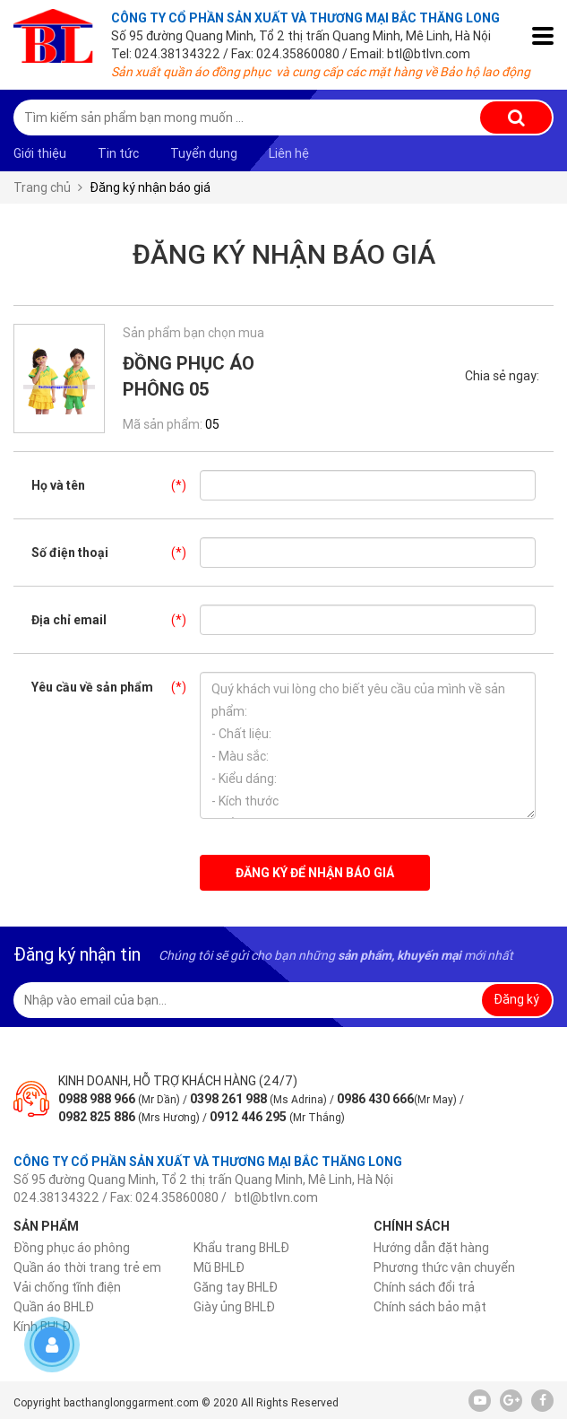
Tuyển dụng (203, 153)
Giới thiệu (39, 153)
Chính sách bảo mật (430, 1307)
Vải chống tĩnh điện (67, 1287)
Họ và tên (115, 485)
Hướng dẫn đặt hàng (431, 1248)
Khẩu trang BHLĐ (241, 1248)
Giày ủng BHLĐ (234, 1307)
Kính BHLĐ (42, 1327)
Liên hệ (289, 153)
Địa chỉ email (115, 620)
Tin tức (118, 153)
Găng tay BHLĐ (235, 1287)
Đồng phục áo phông (71, 1248)
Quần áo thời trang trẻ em (87, 1267)
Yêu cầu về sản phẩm (115, 687)
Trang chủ (42, 187)
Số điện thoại (115, 553)
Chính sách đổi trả (424, 1287)
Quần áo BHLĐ (53, 1307)
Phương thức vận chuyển (444, 1267)
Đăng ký (516, 999)
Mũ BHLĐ (219, 1267)
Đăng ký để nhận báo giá (315, 873)
